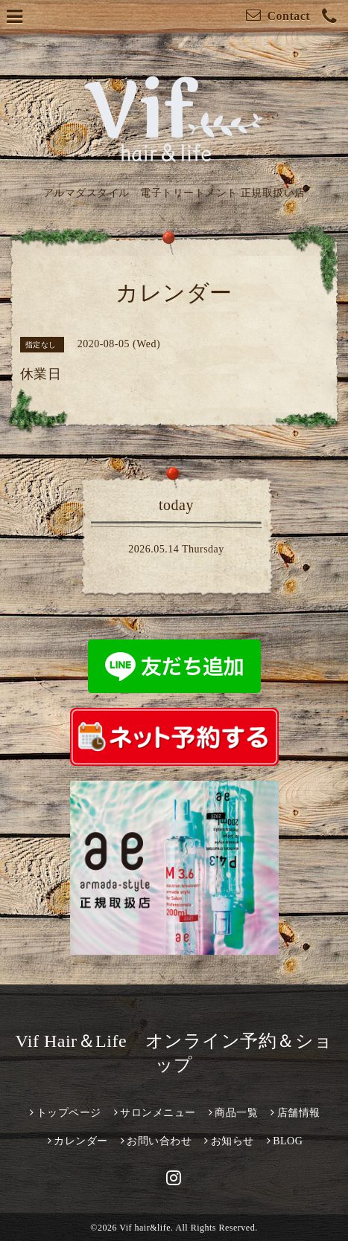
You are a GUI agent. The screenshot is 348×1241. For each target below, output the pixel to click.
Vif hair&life (145, 1227)
